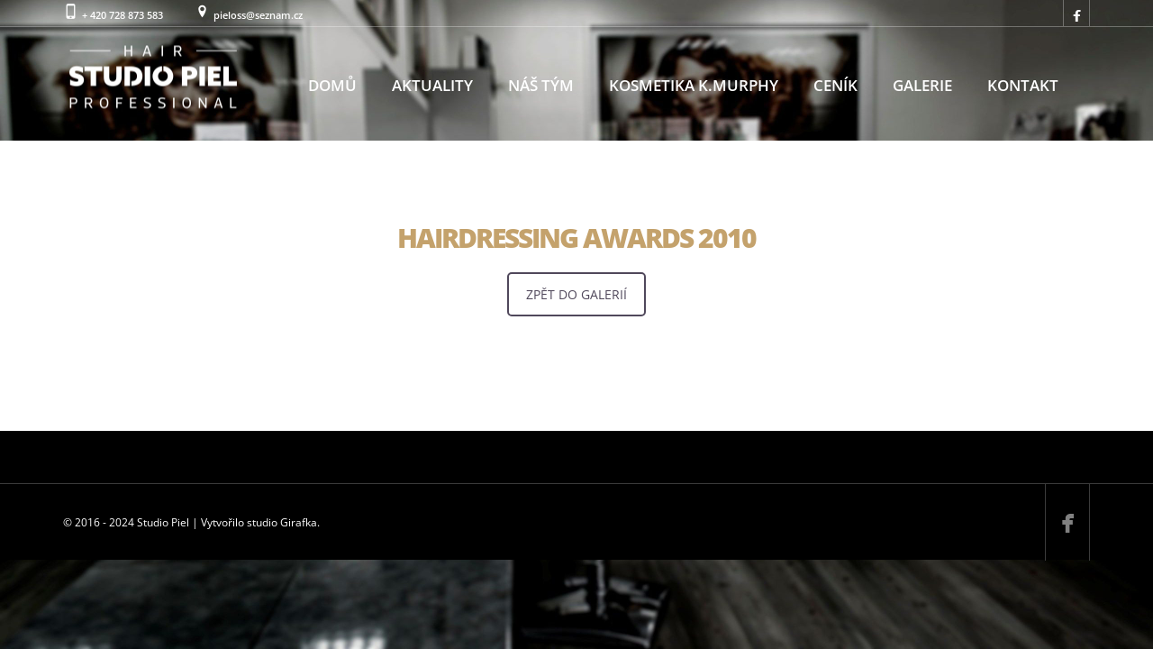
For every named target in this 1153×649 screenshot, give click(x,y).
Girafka (298, 522)
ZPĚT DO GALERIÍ (576, 294)
